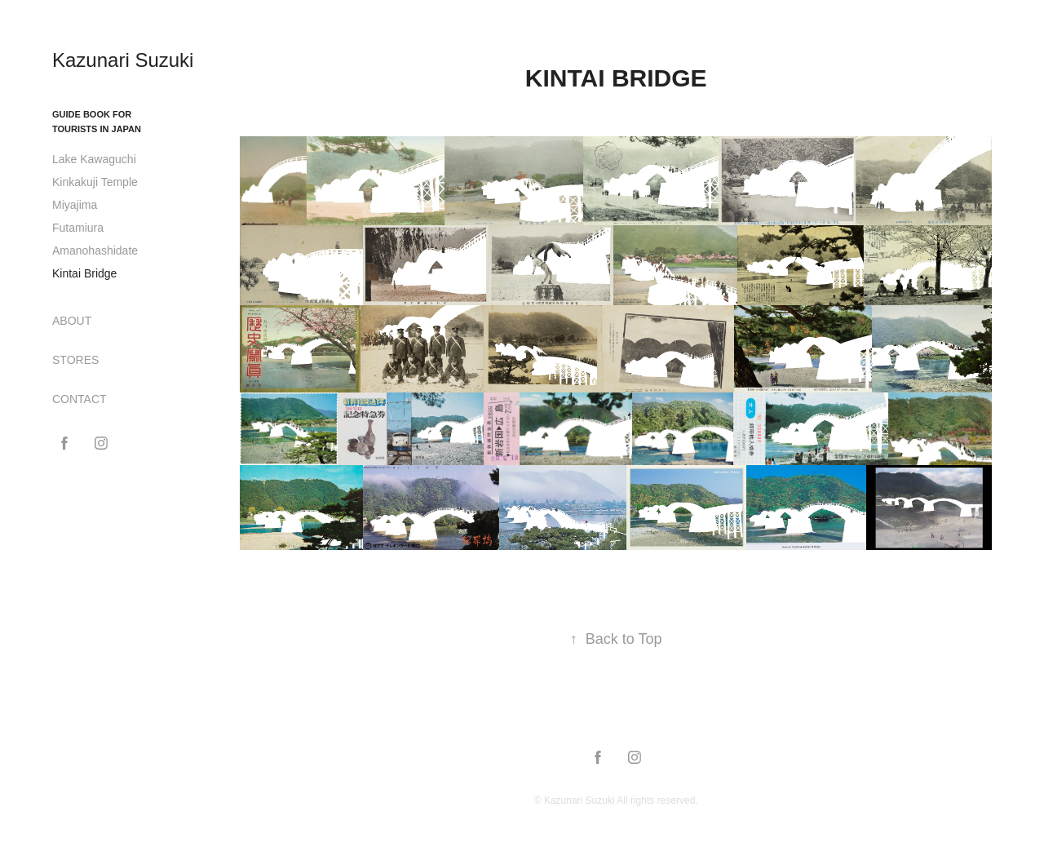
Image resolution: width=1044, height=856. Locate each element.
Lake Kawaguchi (94, 159)
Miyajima (74, 204)
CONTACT (79, 399)
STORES (75, 359)
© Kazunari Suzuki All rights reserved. (616, 800)
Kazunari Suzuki (122, 60)
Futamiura (78, 227)
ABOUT (71, 320)
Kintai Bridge (84, 273)
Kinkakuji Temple (95, 181)
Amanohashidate (95, 250)
